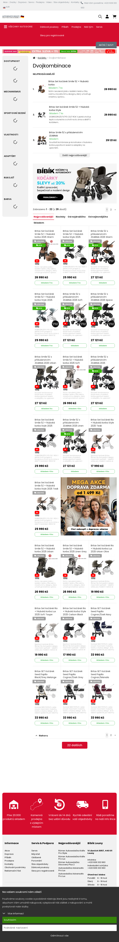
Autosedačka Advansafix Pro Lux (71, 865)
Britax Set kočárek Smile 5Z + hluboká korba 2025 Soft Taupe (73, 361)
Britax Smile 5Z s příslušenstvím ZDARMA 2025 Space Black (102, 299)
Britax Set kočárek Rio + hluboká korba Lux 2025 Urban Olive (102, 545)
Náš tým (88, 26)
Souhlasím (10, 919)
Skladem (39, 222)
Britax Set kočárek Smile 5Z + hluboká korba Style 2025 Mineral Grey (73, 237)
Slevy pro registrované (52, 35)
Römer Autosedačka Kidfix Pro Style (71, 848)
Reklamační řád (13, 866)
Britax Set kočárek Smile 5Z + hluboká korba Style (69, 108)
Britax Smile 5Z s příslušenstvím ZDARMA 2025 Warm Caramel (102, 237)
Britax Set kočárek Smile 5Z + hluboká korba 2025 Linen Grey (73, 549)
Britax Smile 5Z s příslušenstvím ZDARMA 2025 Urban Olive (45, 361)
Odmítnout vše (60, 935)
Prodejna (40, 2)
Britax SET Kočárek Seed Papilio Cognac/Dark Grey (73, 672)
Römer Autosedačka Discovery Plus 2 (68, 859)
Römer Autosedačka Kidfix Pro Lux (71, 853)
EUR (6, 8)
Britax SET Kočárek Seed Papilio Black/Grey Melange (46, 672)
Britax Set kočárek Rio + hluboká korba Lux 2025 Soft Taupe (46, 608)
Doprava (22, 2)
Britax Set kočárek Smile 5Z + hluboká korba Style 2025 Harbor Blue (45, 299)
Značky (12, 2)
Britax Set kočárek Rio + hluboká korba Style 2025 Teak (102, 421)
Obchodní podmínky (15, 863)
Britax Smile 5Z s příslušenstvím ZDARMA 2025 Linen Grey (73, 424)
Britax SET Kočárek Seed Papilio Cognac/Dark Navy (101, 610)
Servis (31, 2)
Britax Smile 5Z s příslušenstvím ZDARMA (66, 134)
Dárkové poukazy (49, 26)
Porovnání (36, 856)
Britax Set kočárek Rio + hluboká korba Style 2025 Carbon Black (74, 608)
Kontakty (75, 2)
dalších (75, 741)
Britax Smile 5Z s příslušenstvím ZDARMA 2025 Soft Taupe (73, 299)
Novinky (60, 216)
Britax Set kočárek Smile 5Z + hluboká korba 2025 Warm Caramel (45, 237)
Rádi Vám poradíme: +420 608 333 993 (99, 5)
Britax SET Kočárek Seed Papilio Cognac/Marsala (101, 672)
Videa (48, 2)
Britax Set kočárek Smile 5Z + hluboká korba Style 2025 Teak (47, 485)
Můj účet (35, 850)
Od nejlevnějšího (98, 216)
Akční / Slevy (106, 45)
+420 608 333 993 (96, 858)
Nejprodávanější (43, 216)
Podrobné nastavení (16, 927)
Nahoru (42, 731)
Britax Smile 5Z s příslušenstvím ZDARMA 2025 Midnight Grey (99, 361)
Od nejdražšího (77, 216)
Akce (5, 2)
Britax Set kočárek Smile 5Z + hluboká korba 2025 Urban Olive (45, 549)
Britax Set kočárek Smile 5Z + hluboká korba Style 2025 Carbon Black (45, 424)
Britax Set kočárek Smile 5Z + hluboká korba (68, 83)
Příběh (65, 26)
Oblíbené (36, 853)
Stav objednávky (61, 2)
